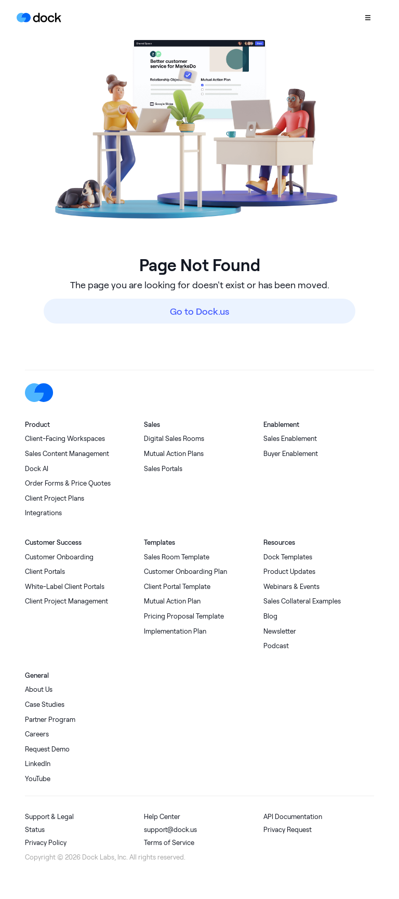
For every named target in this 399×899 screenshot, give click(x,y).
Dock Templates (287, 557)
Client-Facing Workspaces (65, 438)
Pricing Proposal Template (184, 616)
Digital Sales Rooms (174, 438)
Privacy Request (287, 830)
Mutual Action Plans (174, 454)
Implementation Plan (175, 631)
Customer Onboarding (59, 557)
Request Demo (47, 749)
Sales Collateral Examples (302, 601)
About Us (38, 689)
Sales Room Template (176, 557)
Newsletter (279, 631)
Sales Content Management (67, 454)
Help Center (162, 817)
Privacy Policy (45, 843)
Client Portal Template (177, 587)
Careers (37, 734)
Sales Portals (163, 469)
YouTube (37, 779)
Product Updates (289, 571)
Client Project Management (66, 601)
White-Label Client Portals (64, 587)
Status (35, 830)
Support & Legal (49, 817)
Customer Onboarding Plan (185, 571)
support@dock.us (170, 830)
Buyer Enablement (290, 454)
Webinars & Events (291, 587)
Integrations (43, 513)
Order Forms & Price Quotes (68, 483)
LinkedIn (37, 764)
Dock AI (36, 469)
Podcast (276, 646)
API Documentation (292, 817)
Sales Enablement (290, 438)
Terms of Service (169, 843)
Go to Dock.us (199, 311)
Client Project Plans (54, 498)
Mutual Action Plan (172, 601)
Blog (270, 616)
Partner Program (50, 719)
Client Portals (45, 571)
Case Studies (44, 704)
